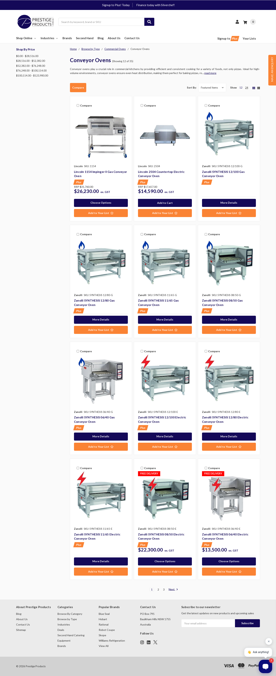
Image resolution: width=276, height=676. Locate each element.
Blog (101, 38)
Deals (61, 629)
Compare (78, 87)
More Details (228, 202)
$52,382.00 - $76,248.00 (30, 65)
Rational (103, 624)
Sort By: (191, 87)
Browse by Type (67, 619)
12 (240, 87)
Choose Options (100, 202)
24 (246, 87)
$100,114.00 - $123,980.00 (32, 75)
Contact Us (132, 38)
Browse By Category (70, 613)
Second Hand (85, 38)
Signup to (228, 38)
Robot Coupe (107, 629)
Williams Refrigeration (112, 640)
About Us (114, 38)
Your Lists (249, 38)
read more (210, 73)
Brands (67, 38)
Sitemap (21, 629)
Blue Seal (104, 613)
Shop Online (26, 38)
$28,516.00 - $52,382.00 (30, 60)
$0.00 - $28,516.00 (27, 56)
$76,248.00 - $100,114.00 (31, 70)
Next (173, 589)
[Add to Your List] (101, 213)
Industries (49, 38)
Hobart (103, 619)
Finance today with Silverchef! (155, 5)
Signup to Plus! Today (116, 5)
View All (103, 646)
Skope (102, 635)
